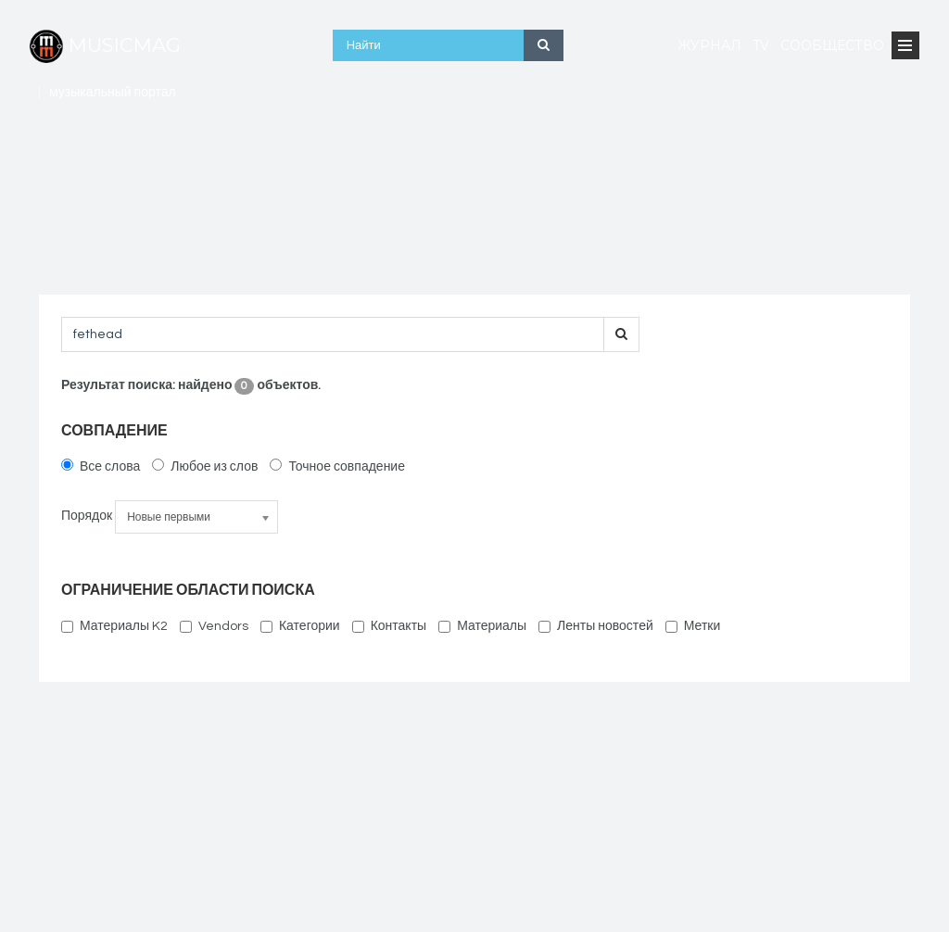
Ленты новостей (595, 626)
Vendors (214, 626)
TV (761, 45)
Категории (300, 626)
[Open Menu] (905, 45)
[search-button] (621, 334)
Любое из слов (205, 466)
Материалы (482, 626)
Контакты (389, 626)
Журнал (709, 45)
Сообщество (832, 45)
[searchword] (332, 334)
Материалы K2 (114, 626)
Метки (693, 626)
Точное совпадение (337, 466)
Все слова (100, 466)
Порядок (86, 516)
